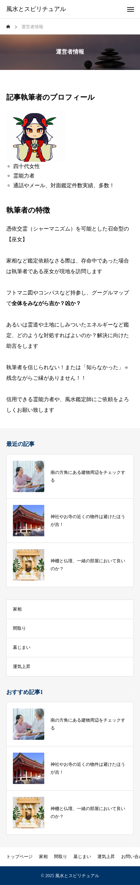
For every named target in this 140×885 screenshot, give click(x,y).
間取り (19, 628)
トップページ (19, 856)
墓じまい (21, 647)
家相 (17, 609)
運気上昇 (21, 666)
